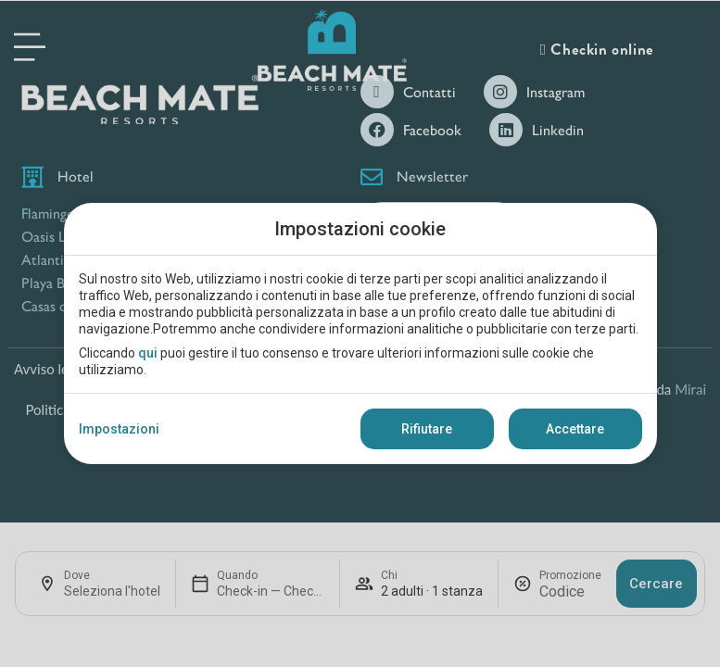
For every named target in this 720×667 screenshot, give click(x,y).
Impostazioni (119, 429)
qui (148, 353)
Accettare (575, 429)
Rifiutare (426, 429)
